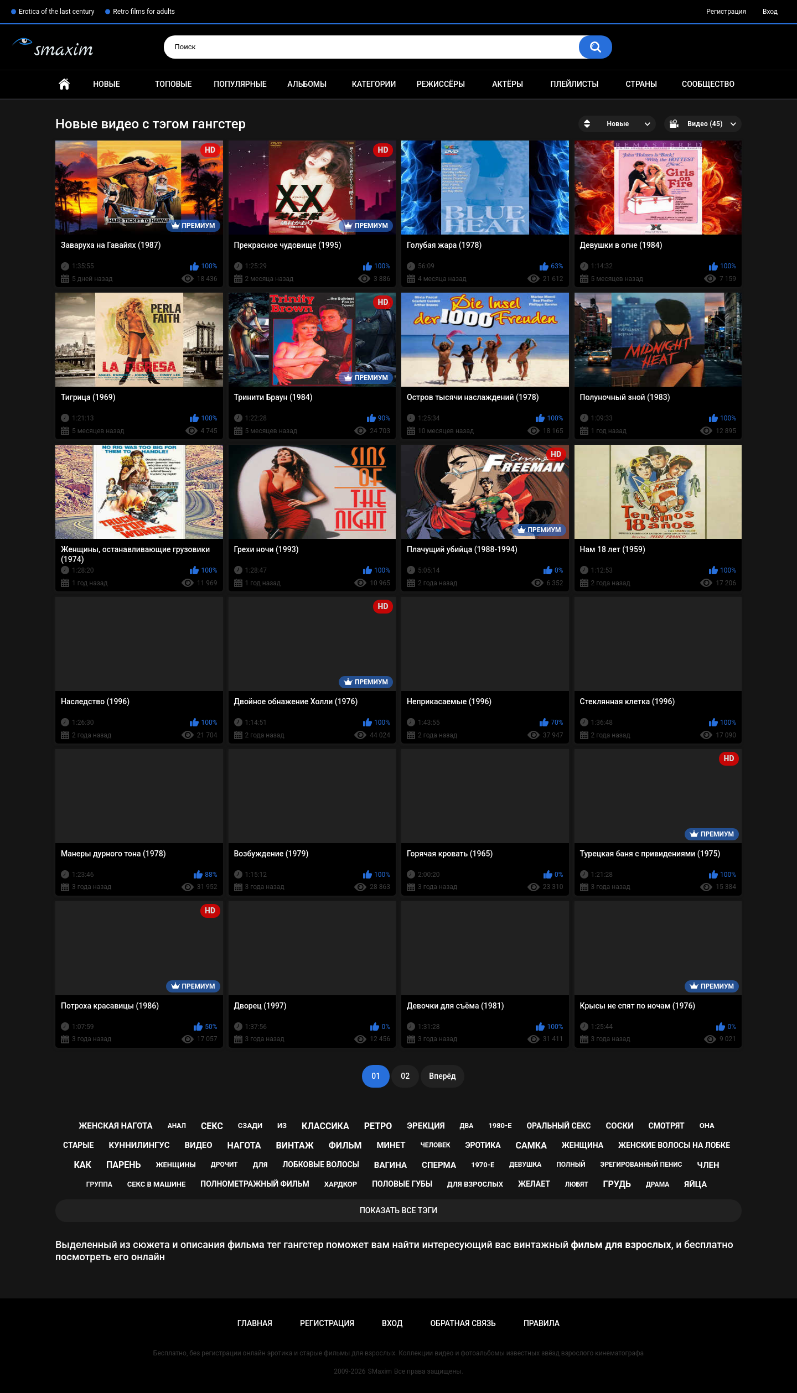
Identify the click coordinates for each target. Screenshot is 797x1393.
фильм (345, 1145)
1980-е (499, 1125)
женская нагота (115, 1126)
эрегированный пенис (641, 1164)
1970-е (482, 1165)
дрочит (224, 1164)
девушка (525, 1164)
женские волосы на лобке (674, 1145)
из (282, 1125)
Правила (542, 1323)
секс (212, 1126)
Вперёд (442, 1076)
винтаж (294, 1145)
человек (435, 1145)
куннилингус (138, 1145)
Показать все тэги (398, 1210)
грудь (617, 1184)
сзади (250, 1125)
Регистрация (726, 11)
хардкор (340, 1184)
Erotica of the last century (56, 11)
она (707, 1125)
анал (177, 1126)
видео (198, 1145)
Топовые (173, 84)
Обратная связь (462, 1323)
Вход (770, 11)
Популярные (240, 84)
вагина (390, 1165)
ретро (378, 1126)
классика (325, 1126)
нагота (244, 1145)
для (260, 1165)
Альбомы (307, 84)
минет (390, 1145)
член (708, 1165)
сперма (439, 1165)
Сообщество (708, 84)
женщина (582, 1145)
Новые (106, 84)
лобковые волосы (320, 1164)
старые (78, 1145)
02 (405, 1076)
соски (619, 1126)
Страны (641, 84)
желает (534, 1183)
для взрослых (475, 1184)
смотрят (667, 1125)
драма (657, 1184)
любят (576, 1184)
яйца (695, 1184)
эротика (482, 1145)
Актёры (507, 84)
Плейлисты (574, 84)
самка (531, 1145)
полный (570, 1164)
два (467, 1126)
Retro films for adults (144, 11)
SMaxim (380, 1371)
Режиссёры (441, 84)
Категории (374, 84)
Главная (64, 84)
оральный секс (558, 1125)
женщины (176, 1165)
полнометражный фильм (254, 1183)
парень (123, 1165)
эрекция (425, 1126)
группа (99, 1184)
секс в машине (156, 1184)
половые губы (402, 1183)
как (82, 1165)
